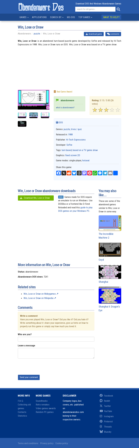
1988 (70, 134)
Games (24, 17)
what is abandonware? (65, 107)
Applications (39, 17)
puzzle (37, 33)
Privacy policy (46, 443)
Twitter (105, 406)
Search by (56, 17)
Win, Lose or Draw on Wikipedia (38, 298)
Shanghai (110, 274)
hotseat (85, 160)
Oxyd (110, 252)
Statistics (22, 415)
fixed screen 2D (72, 155)
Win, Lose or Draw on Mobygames (40, 293)
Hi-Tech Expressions (76, 139)
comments (113, 34)
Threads (106, 426)
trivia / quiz (76, 129)
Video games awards (46, 408)
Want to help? (111, 17)
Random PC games (45, 412)
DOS (59, 122)
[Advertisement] (69, 70)
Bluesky (105, 431)
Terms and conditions (28, 443)
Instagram (107, 416)
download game (94, 34)
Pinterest (106, 421)
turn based (67, 150)
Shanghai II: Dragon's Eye (110, 299)
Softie (69, 144)
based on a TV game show (85, 150)
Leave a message (26, 345)
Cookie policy (61, 443)
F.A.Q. (21, 400)
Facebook (106, 395)
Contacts (22, 412)
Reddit (105, 400)
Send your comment (29, 377)
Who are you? (25, 334)
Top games (85, 17)
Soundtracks (42, 400)
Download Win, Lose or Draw (35, 198)
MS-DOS (71, 17)
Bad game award (63, 91)
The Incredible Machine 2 (110, 227)
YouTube (106, 411)
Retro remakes (42, 404)
